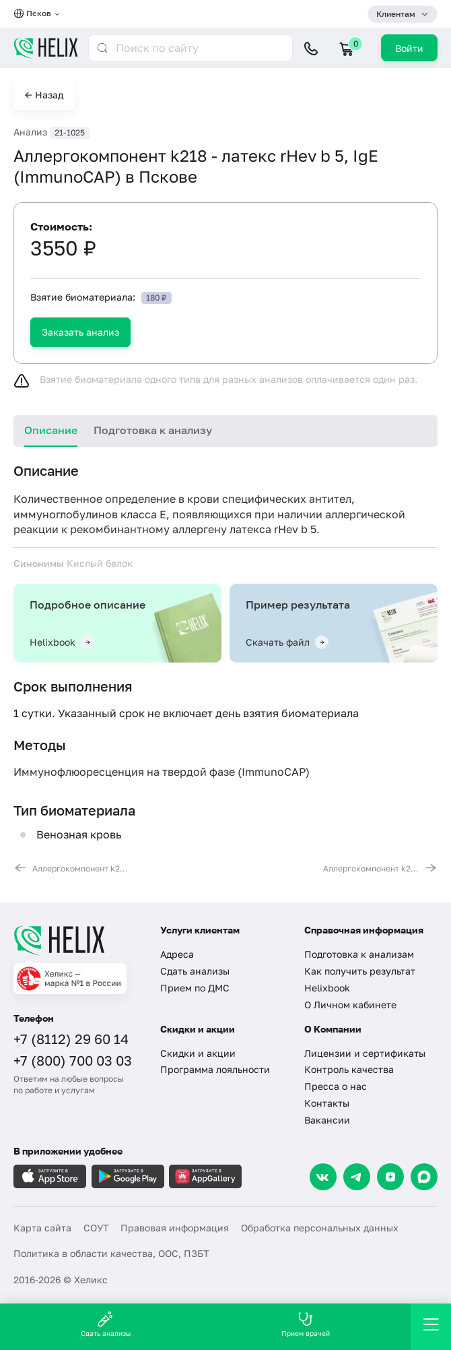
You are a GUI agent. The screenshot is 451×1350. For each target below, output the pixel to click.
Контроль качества (349, 1069)
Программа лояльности (215, 1069)
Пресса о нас (335, 1086)
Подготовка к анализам (359, 954)
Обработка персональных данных (319, 1227)
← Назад (44, 94)
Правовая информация (174, 1227)
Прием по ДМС (195, 987)
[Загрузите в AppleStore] (49, 1176)
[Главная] (78, 940)
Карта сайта (42, 1227)
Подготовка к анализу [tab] (153, 430)
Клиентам (395, 14)
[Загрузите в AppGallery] (205, 1176)
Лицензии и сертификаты (364, 1053)
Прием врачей (305, 1324)
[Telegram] (356, 1176)
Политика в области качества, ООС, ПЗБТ (111, 1253)
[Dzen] (390, 1176)
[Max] (424, 1176)
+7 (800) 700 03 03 (72, 1060)
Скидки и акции (198, 1053)
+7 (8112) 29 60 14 (71, 1039)
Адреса (177, 954)
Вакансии (327, 1120)
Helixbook (327, 987)
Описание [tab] (50, 430)
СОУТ (96, 1227)
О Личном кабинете (350, 1004)
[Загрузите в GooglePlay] (128, 1176)
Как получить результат (359, 971)
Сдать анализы (195, 971)
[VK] (323, 1176)
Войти (409, 48)
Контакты (326, 1103)
